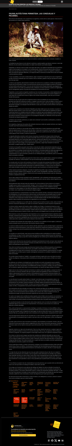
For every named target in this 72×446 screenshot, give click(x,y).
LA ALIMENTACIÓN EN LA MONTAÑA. (48, 399)
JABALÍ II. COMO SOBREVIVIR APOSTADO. (24, 400)
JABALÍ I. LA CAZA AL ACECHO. (39, 398)
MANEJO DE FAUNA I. (16, 399)
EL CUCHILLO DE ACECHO (32, 390)
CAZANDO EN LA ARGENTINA (40, 405)
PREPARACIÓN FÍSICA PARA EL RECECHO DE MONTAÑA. (24, 406)
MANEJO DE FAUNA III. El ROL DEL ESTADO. (48, 390)
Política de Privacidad (60, 444)
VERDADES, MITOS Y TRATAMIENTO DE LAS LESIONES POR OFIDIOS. (40, 392)
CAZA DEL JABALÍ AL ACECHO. (23, 390)
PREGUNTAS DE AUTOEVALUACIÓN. (40, 383)
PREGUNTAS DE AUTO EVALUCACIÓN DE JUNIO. (16, 391)
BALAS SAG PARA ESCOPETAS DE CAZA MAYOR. (16, 415)
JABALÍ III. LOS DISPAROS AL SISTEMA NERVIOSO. (55, 406)
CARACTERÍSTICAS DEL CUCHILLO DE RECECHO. (24, 384)
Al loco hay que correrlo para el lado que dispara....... (48, 384)
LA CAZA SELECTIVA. (31, 405)
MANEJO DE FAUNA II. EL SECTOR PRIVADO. (55, 391)
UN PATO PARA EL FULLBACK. (32, 398)
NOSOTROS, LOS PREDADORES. (56, 383)
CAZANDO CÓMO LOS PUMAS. (31, 383)
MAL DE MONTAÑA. (55, 398)
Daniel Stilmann (14, 381)
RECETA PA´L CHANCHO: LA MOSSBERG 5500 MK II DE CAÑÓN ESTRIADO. (47, 407)
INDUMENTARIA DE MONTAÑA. (16, 405)
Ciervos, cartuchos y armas (16, 384)
